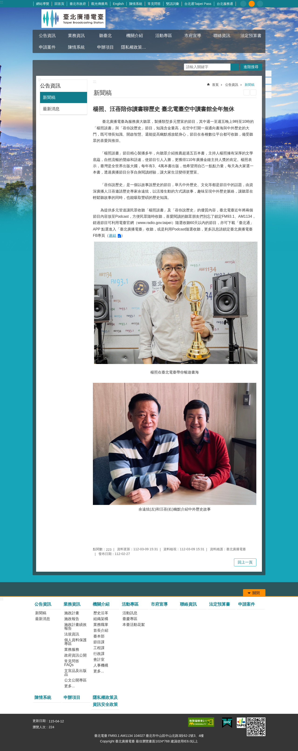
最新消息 (51, 109)
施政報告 (71, 619)
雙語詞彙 (172, 4)
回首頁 (59, 4)
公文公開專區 (75, 680)
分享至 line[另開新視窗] (268, 88)
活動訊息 (129, 613)
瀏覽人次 (39, 727)
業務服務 (71, 649)
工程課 (99, 648)
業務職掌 (100, 625)
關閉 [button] (256, 593)
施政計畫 (71, 613)
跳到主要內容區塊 (2, 2)
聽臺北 (105, 35)
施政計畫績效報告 (75, 626)
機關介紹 (134, 35)
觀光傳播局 (99, 4)
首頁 (215, 85)
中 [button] (252, 4)
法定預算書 (250, 35)
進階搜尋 (251, 67)
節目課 (99, 642)
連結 (112, 235)
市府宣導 (192, 35)
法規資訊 (71, 634)
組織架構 (100, 619)
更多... (69, 686)
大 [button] (260, 4)
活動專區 (163, 35)
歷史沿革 (100, 613)
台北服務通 (225, 4)
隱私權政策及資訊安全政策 (135, 47)
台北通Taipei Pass (197, 4)
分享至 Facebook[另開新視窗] (268, 73)
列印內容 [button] (247, 92)
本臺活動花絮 (133, 625)
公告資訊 (47, 35)
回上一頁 (245, 562)
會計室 (99, 659)
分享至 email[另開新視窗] (268, 95)
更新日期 (39, 720)
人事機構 (100, 665)
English (118, 4)
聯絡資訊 (221, 35)
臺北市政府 (78, 4)
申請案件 (47, 47)
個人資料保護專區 (75, 642)
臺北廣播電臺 (73, 18)
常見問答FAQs (71, 663)
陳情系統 (135, 4)
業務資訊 (76, 35)
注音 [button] (253, 92)
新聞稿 (49, 97)
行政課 (99, 654)
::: (1, 2)
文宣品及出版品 (75, 672)
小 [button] (243, 4)
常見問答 (154, 4)
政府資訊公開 (75, 655)
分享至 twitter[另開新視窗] (268, 81)
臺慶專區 (129, 619)
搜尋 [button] (234, 66)
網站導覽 (42, 4)
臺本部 (99, 636)
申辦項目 (105, 47)
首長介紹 (100, 630)
